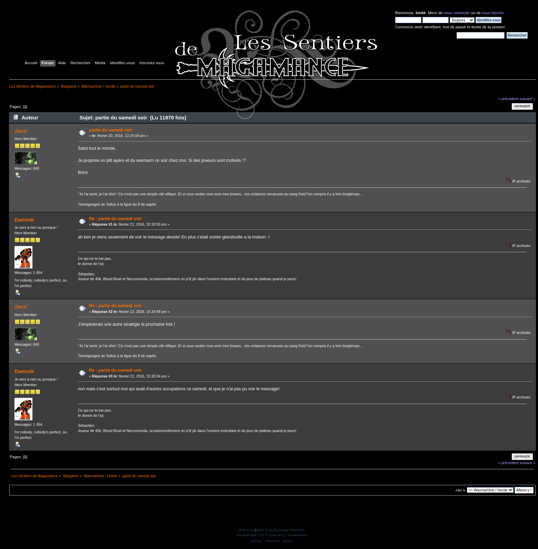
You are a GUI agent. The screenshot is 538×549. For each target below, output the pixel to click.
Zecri (20, 131)
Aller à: (461, 490)
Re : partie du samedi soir (115, 218)
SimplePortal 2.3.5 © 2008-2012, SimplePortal (271, 535)
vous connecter (457, 13)
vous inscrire (492, 13)
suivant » (527, 99)
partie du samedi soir (110, 130)
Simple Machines (291, 530)
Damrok (24, 220)
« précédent (508, 99)
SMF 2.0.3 (246, 530)
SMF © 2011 (266, 530)
